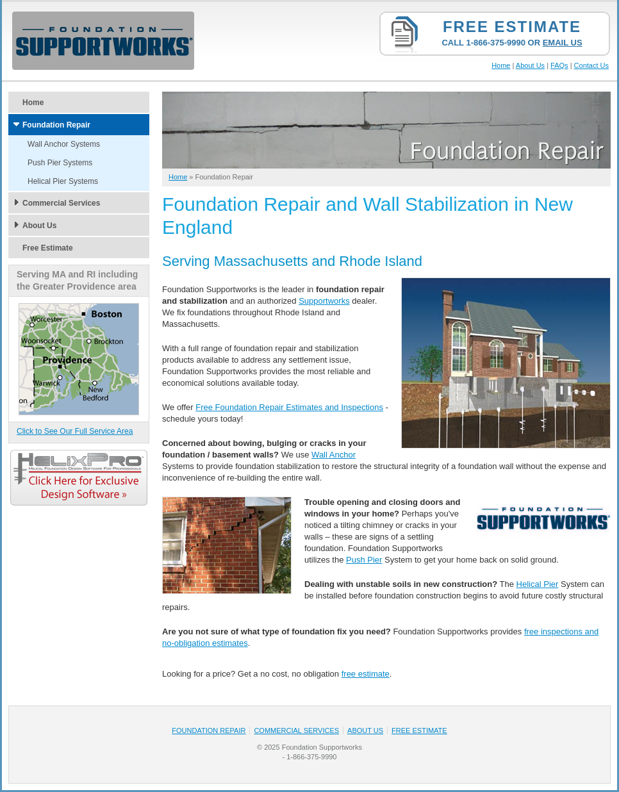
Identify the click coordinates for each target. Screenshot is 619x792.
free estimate (366, 674)
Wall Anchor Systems (64, 144)
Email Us (562, 42)
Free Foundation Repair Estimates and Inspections (289, 407)
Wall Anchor (333, 454)
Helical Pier (537, 584)
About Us (530, 65)
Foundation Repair (56, 124)
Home (500, 65)
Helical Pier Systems (63, 181)
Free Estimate (512, 26)
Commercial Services (61, 203)
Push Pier (364, 560)
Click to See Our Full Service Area (75, 431)
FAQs (559, 65)
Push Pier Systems (60, 162)
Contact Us (591, 65)
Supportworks (324, 301)
